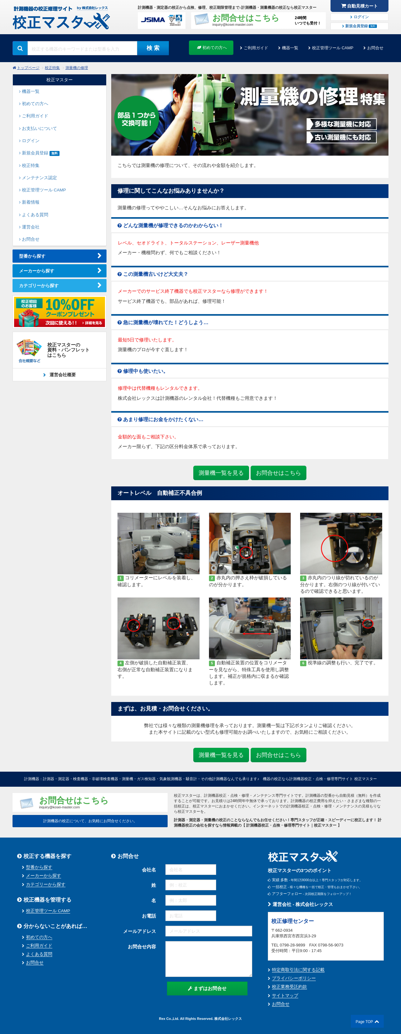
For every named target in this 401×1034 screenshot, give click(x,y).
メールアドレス (139, 931)
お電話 (149, 916)
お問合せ (375, 48)
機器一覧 (290, 48)
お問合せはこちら (278, 473)
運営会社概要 (62, 374)
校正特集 (52, 68)
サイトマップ (285, 995)
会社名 (149, 869)
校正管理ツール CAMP (332, 48)
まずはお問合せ (207, 988)
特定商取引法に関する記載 (298, 969)
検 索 (153, 48)
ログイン (359, 17)
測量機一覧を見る (221, 473)
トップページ (28, 68)
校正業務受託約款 (289, 986)
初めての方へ (212, 47)
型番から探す (32, 256)
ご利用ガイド (256, 48)
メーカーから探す (36, 270)
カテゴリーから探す (39, 285)
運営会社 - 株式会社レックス (300, 904)
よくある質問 (39, 954)
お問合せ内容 (142, 946)
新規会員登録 (359, 26)
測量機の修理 (76, 68)
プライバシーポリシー (294, 978)
